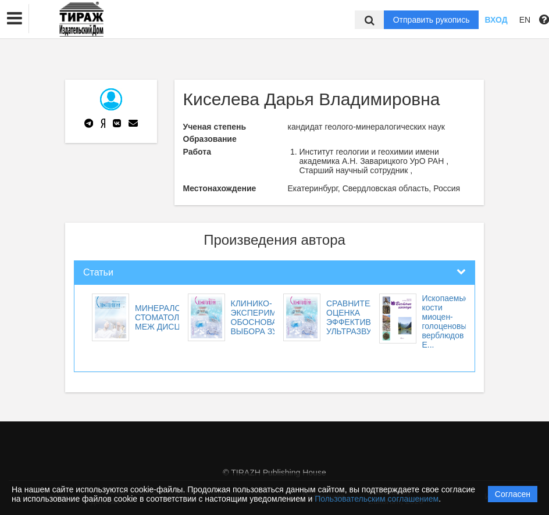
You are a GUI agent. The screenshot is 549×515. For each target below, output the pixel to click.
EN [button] (524, 19)
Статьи (98, 272)
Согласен (512, 494)
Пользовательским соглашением (377, 498)
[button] (14, 18)
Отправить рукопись (431, 19)
